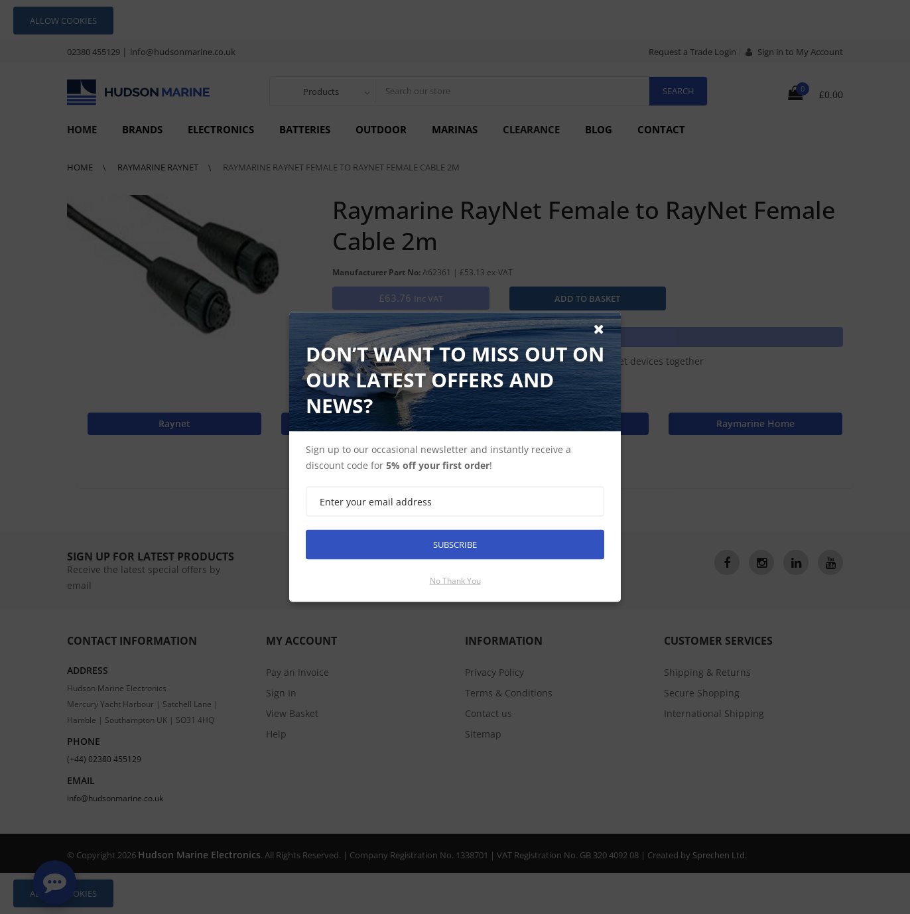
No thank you (455, 580)
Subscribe (455, 545)
